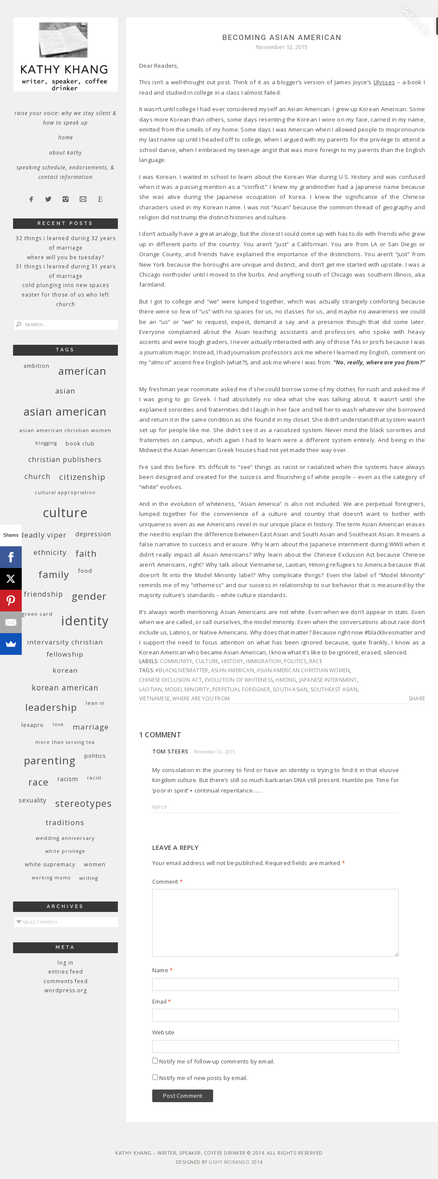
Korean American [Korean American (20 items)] (65, 687)
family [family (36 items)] (53, 574)
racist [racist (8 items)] (94, 778)
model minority (187, 689)
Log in (65, 962)
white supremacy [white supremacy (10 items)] (50, 864)
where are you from (201, 698)
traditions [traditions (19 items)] (65, 822)
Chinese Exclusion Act (170, 680)
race (315, 661)
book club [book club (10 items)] (80, 443)
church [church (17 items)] (37, 476)
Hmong (285, 680)
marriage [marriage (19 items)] (91, 727)
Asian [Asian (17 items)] (65, 391)
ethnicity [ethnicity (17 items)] (50, 552)
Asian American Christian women (303, 670)
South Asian (290, 689)
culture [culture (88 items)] (65, 512)
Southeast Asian (334, 689)
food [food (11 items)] (85, 571)
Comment (167, 881)
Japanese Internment (328, 680)
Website (163, 1032)
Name (162, 970)
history (232, 661)
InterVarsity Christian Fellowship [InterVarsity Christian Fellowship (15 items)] (65, 647)
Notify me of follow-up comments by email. (216, 1061)
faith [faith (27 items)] (86, 553)
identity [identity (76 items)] (85, 620)
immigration (263, 661)
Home (65, 137)
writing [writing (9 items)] (88, 878)
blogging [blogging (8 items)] (46, 443)
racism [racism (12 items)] (67, 779)
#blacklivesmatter (181, 670)
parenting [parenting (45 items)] (50, 760)
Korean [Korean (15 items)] (65, 670)
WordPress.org (65, 990)
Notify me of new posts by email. (203, 1078)
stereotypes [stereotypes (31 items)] (83, 803)
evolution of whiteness (239, 680)
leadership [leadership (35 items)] (51, 706)
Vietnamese (154, 698)
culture (206, 661)
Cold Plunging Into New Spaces (65, 285)
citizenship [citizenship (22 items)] (82, 476)
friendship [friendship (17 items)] (43, 594)
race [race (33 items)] (38, 782)
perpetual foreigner (241, 689)
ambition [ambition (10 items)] (36, 366)
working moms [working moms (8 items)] (51, 878)
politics (295, 661)
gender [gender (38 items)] (89, 596)
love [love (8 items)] (58, 724)
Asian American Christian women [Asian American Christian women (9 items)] (65, 430)
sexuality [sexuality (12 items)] (33, 800)
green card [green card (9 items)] (37, 614)
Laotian (150, 689)
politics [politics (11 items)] (95, 756)
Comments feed (65, 981)
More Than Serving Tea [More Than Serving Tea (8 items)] (65, 742)
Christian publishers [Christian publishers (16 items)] (65, 459)
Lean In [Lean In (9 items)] (95, 703)
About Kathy (65, 152)
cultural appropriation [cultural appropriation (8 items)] (65, 492)
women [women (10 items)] (95, 864)
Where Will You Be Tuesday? (65, 257)
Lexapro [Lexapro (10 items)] (32, 725)
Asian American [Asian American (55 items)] (65, 411)
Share (417, 698)
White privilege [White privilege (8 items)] (65, 851)
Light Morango (229, 1162)
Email (161, 1001)
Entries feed (65, 971)
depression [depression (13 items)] (93, 534)
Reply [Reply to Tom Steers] (159, 807)
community (176, 661)
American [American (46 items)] (82, 370)
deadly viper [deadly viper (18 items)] (43, 535)
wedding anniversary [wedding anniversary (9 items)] (65, 838)
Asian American (232, 670)
